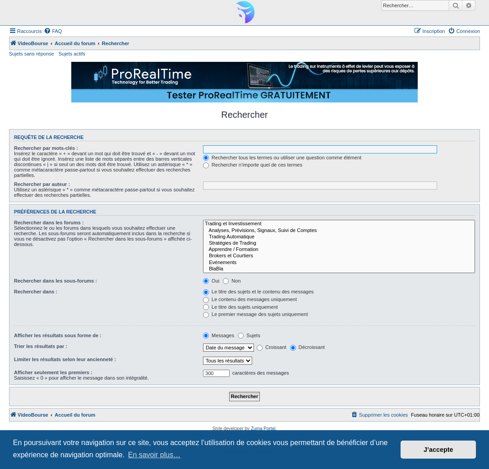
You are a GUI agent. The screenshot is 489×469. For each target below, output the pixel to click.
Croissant (271, 347)
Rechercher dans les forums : (49, 222)
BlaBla (339, 269)
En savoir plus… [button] (154, 455)
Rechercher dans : (35, 291)
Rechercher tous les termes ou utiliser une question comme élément (282, 157)
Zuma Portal (263, 428)
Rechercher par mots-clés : (46, 148)
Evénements (339, 263)
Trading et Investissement (339, 224)
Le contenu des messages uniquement (250, 299)
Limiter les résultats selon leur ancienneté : (65, 359)
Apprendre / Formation (339, 249)
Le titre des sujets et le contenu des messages (258, 291)
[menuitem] (53, 31)
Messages (218, 335)
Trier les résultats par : (40, 346)
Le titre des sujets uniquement (240, 307)
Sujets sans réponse (31, 53)
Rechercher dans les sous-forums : (55, 280)
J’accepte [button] (438, 449)
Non (231, 280)
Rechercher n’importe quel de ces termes (252, 164)
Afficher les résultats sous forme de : (57, 335)
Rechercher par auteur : (42, 184)
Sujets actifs (72, 53)
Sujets (249, 335)
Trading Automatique (339, 237)
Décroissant (307, 347)
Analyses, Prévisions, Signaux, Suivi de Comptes (339, 231)
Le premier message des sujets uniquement (255, 314)
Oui (211, 280)
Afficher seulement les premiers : (53, 372)
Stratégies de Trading (339, 243)
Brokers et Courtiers (339, 256)
